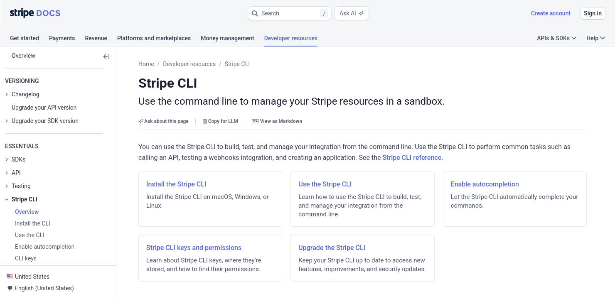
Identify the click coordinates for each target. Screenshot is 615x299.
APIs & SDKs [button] (556, 38)
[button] (289, 13)
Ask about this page (163, 121)
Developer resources (189, 64)
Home (146, 64)
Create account (551, 13)
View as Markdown (277, 121)
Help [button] (595, 38)
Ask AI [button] (351, 13)
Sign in (593, 13)
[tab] (29, 39)
